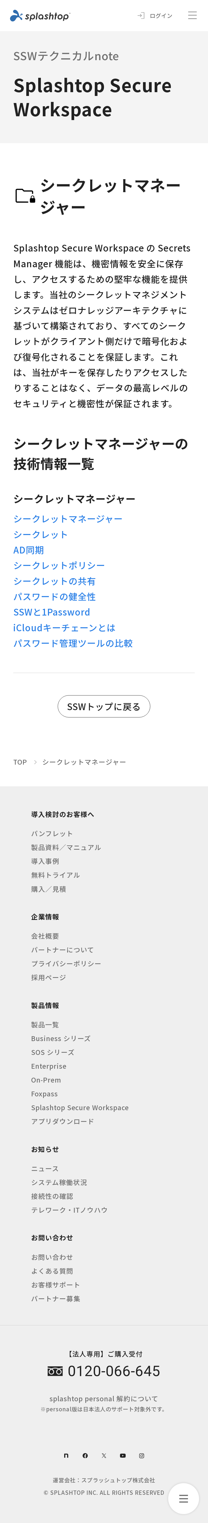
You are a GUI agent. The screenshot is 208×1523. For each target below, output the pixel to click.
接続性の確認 (52, 1196)
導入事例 (45, 861)
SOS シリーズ (53, 1052)
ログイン (161, 15)
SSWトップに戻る (104, 706)
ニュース (45, 1168)
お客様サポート (55, 1284)
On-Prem (46, 1079)
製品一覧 (45, 1024)
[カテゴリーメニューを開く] (183, 1498)
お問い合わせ (52, 1257)
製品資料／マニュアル (66, 847)
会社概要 (45, 936)
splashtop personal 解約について (104, 1403)
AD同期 (28, 549)
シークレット (41, 534)
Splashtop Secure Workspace (80, 1107)
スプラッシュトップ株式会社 (118, 1480)
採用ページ (48, 977)
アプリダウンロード (63, 1121)
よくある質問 (52, 1271)
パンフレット (52, 833)
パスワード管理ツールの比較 (73, 642)
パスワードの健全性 (54, 596)
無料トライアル (55, 875)
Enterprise (49, 1066)
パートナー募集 (55, 1298)
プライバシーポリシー (66, 963)
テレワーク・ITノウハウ (69, 1210)
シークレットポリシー (59, 565)
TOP (20, 762)
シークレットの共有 (54, 580)
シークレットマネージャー (68, 518)
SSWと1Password (51, 611)
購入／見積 (48, 889)
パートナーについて (62, 949)
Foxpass (44, 1093)
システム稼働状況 (59, 1182)
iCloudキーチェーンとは (64, 627)
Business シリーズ (61, 1038)
